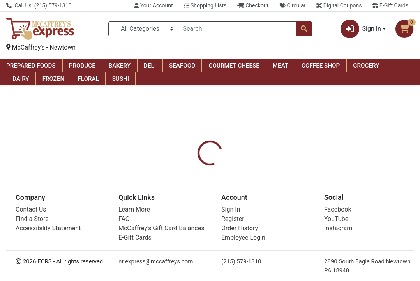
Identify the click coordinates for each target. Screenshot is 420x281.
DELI (150, 65)
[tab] (196, 185)
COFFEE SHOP (321, 65)
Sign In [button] (361, 29)
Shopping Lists (205, 5)
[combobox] (237, 28)
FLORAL (88, 78)
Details (196, 186)
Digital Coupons (339, 5)
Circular (292, 5)
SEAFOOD (182, 65)
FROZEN (53, 78)
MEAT (280, 65)
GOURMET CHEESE (233, 65)
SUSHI (120, 78)
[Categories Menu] (143, 28)
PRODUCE (82, 65)
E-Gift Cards (390, 5)
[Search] (237, 28)
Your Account (153, 5)
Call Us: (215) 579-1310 (38, 5)
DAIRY (20, 78)
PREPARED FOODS (31, 65)
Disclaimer (231, 186)
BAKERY (120, 65)
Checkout (252, 5)
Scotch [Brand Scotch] (262, 223)
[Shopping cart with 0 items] (404, 29)
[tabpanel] (297, 222)
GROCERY (366, 65)
